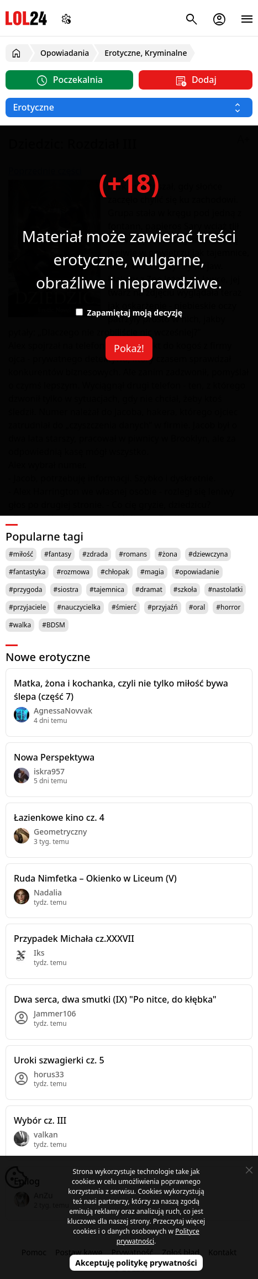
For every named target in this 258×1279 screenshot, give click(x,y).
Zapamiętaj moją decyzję (129, 312)
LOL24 (26, 18)
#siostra (66, 589)
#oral (197, 607)
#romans (133, 554)
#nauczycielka (79, 607)
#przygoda (26, 589)
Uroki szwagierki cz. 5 (59, 1060)
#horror (228, 607)
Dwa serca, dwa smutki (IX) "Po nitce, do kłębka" (115, 999)
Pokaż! (129, 348)
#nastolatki (225, 589)
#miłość (21, 554)
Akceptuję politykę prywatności (136, 1262)
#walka (20, 625)
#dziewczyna (208, 554)
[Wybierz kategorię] (129, 107)
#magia (152, 571)
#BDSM (53, 625)
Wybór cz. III (40, 1120)
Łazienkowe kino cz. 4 (59, 817)
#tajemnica (106, 589)
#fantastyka (27, 571)
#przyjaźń (163, 607)
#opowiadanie (197, 571)
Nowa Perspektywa (54, 757)
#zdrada (95, 554)
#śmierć (124, 607)
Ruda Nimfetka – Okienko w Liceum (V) (95, 878)
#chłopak (115, 571)
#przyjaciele (27, 607)
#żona (167, 554)
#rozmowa (72, 571)
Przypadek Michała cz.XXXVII (74, 938)
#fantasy (57, 554)
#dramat (148, 589)
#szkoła (185, 589)
